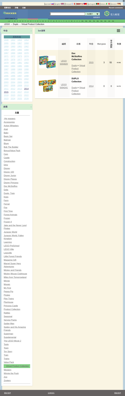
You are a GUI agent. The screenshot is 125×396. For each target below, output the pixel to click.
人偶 (33, 14)
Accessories (9, 122)
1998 (26, 76)
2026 (26, 99)
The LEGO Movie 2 (12, 341)
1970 (26, 53)
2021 (19, 95)
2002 (26, 79)
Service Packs (10, 320)
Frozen (7, 218)
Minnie (7, 281)
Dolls (6, 190)
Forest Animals (10, 215)
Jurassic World (10, 232)
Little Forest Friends (13, 256)
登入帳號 (115, 14)
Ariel (6, 129)
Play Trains (9, 299)
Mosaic (7, 284)
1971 (6, 56)
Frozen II (8, 222)
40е (82, 21)
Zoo (5, 377)
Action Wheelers (11, 126)
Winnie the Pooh (11, 373)
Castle (7, 158)
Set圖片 (23, 14)
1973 (19, 56)
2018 (26, 92)
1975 (6, 59)
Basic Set (8, 136)
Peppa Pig (8, 291)
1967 (6, 53)
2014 (26, 89)
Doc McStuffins (10, 186)
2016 (13, 92)
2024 (13, 99)
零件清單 (43, 14)
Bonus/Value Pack (12, 151)
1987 (6, 69)
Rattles (7, 313)
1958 (26, 43)
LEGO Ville (9, 249)
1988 (13, 69)
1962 (26, 46)
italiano (105, 4)
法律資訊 (51, 393)
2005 (19, 82)
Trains (6, 359)
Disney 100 (9, 172)
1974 (26, 56)
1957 (19, 43)
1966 (26, 50)
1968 (13, 53)
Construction (9, 161)
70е (94, 21)
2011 (6, 89)
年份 (5, 31)
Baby (6, 133)
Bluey (6, 143)
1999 (6, 79)
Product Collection (12, 309)
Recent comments (116, 8)
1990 (26, 69)
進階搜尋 (96, 17)
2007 (6, 85)
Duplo (74, 65)
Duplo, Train (9, 193)
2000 (13, 79)
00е (105, 21)
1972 (13, 56)
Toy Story (8, 351)
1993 (19, 72)
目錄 (24, 8)
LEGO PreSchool (11, 246)
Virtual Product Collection (17, 366)
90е (101, 21)
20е (113, 21)
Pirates (7, 295)
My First (7, 288)
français (70, 4)
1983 (6, 66)
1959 (6, 46)
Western (7, 370)
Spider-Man (9, 323)
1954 (26, 40)
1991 (6, 72)
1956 (13, 43)
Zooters (7, 380)
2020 (13, 95)
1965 (19, 50)
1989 (19, 69)
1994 (26, 72)
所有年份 (17, 37)
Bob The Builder (11, 147)
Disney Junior (10, 175)
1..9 (9, 21)
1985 (19, 66)
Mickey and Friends (12, 270)
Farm (6, 200)
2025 (19, 99)
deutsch (115, 4)
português (93, 4)
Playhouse (8, 302)
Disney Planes (10, 179)
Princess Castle (11, 306)
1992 (13, 72)
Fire (5, 208)
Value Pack (9, 362)
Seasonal (8, 316)
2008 (13, 85)
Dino (6, 165)
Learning (8, 242)
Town (6, 348)
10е (109, 21)
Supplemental (10, 337)
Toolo (6, 344)
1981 (19, 63)
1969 (19, 53)
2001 (19, 79)
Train (6, 355)
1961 (19, 46)
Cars (6, 154)
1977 (19, 59)
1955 (6, 43)
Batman (7, 140)
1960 (13, 46)
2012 (13, 89)
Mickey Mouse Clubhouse (15, 274)
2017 (19, 92)
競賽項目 (7, 8)
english (59, 4)
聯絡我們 (117, 393)
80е (98, 21)
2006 (26, 82)
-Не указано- (10, 119)
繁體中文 (81, 4)
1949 (6, 40)
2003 (6, 82)
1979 (6, 63)
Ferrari (7, 204)
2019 (6, 95)
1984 (13, 66)
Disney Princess (11, 183)
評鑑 (16, 8)
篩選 (5, 107)
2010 (26, 85)
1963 (6, 50)
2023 (6, 99)
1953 (19, 40)
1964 (13, 50)
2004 (13, 82)
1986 (26, 66)
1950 (13, 40)
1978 (26, 59)
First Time (8, 211)
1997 (19, 76)
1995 (6, 76)
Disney (7, 168)
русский (49, 4)
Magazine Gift (10, 260)
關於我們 (7, 393)
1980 (13, 63)
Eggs (6, 197)
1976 (13, 59)
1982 (26, 63)
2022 (26, 95)
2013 (19, 89)
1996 (13, 76)
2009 (19, 85)
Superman (8, 334)
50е (86, 21)
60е (90, 21)
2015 (6, 92)
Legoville (8, 253)
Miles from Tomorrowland (15, 277)
